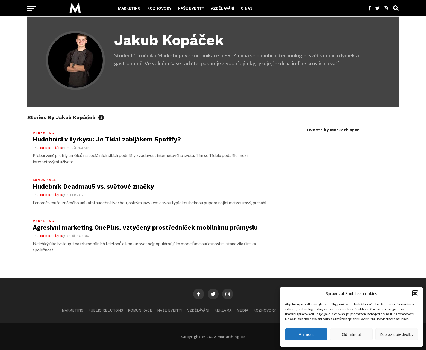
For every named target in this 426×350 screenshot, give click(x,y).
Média (242, 310)
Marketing (129, 8)
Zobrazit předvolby (396, 334)
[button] (415, 293)
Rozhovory (159, 8)
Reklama (223, 310)
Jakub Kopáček (50, 148)
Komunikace (140, 310)
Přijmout (306, 334)
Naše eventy (191, 8)
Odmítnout (351, 334)
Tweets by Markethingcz (332, 129)
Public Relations (105, 310)
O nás (247, 8)
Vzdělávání (222, 8)
